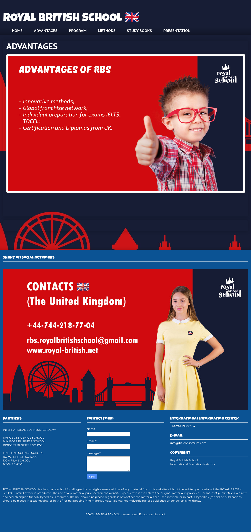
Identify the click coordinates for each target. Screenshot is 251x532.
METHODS (106, 30)
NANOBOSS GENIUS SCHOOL (23, 437)
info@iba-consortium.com (188, 443)
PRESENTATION (177, 30)
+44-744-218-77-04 (182, 426)
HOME (17, 30)
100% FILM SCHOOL (16, 460)
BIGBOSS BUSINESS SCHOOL (23, 445)
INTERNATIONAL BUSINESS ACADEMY (29, 430)
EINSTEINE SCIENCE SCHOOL (23, 453)
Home (125, 226)
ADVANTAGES (45, 30)
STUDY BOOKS (139, 30)
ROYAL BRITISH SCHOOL (20, 457)
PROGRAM (77, 30)
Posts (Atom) (135, 239)
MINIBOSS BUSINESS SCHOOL (24, 441)
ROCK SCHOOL (13, 464)
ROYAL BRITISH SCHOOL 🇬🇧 (71, 19)
